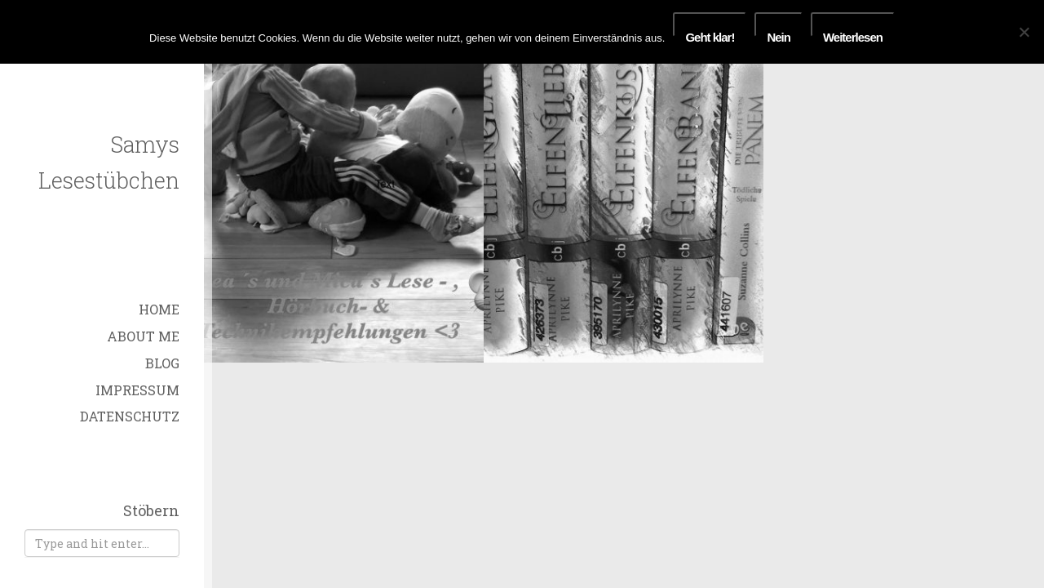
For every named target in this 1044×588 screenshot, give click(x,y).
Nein (778, 33)
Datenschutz (129, 416)
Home (159, 309)
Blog (162, 363)
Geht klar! (709, 33)
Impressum (137, 390)
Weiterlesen (853, 33)
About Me (143, 336)
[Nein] (1023, 32)
